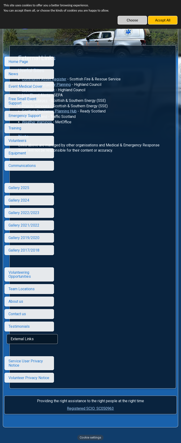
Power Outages (81, 100)
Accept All (162, 20)
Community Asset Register (90, 79)
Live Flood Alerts (82, 95)
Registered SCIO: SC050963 (90, 408)
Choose (132, 20)
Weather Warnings (83, 122)
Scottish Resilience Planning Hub (95, 111)
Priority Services (82, 106)
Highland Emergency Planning (92, 84)
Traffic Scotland (81, 116)
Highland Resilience (84, 90)
